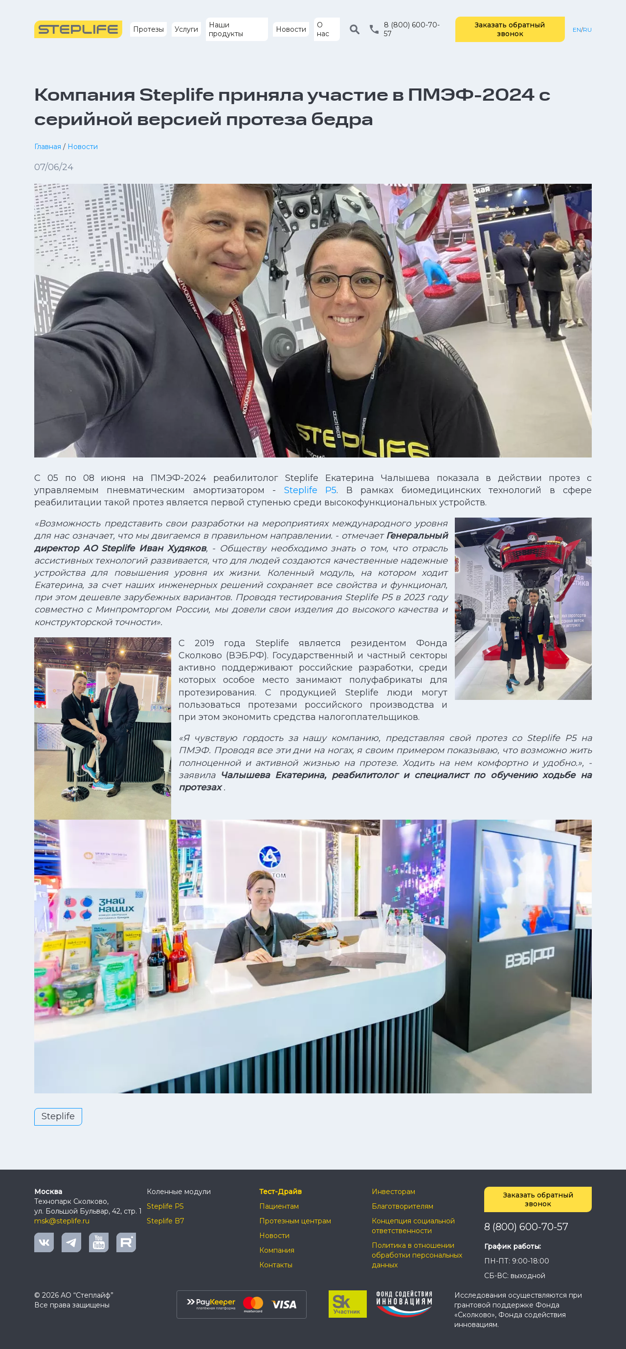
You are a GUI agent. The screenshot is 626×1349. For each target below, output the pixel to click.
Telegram (71, 1242)
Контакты (275, 1265)
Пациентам (279, 1206)
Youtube (99, 1242)
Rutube (126, 1242)
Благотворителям (402, 1206)
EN (577, 29)
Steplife (58, 1116)
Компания (276, 1250)
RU (587, 29)
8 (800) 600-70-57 (526, 1227)
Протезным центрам (295, 1221)
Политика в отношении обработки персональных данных (417, 1255)
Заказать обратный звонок (510, 29)
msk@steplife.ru (61, 1221)
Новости (291, 29)
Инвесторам (393, 1191)
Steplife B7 (165, 1221)
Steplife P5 (310, 490)
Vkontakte (44, 1242)
